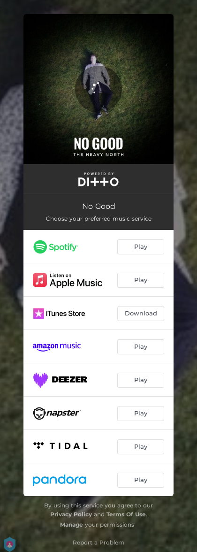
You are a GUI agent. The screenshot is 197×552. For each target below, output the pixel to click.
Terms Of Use (126, 514)
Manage (71, 524)
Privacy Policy (71, 514)
